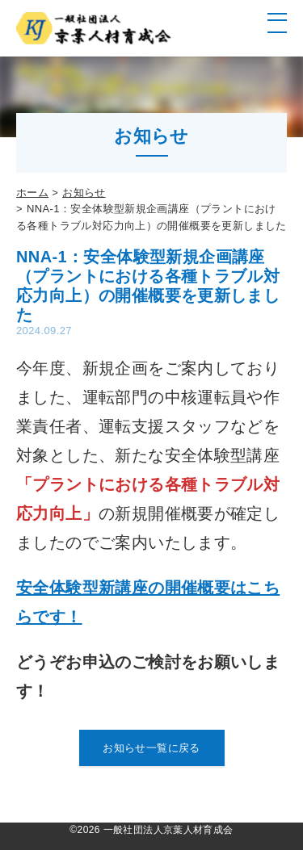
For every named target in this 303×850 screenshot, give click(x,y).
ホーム (32, 192)
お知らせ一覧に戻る (151, 748)
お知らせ (84, 192)
